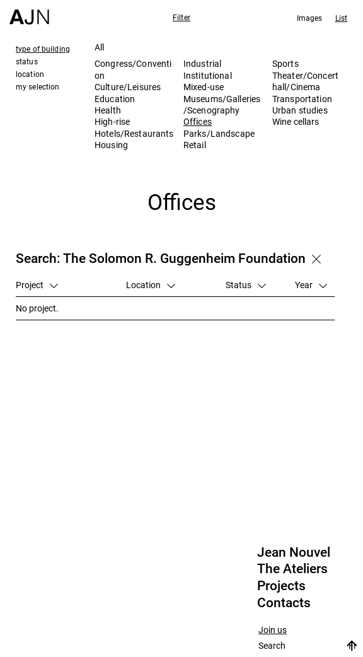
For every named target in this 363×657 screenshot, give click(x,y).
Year (311, 285)
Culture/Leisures (128, 87)
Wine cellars (296, 121)
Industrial (202, 63)
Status (246, 285)
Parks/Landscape (219, 133)
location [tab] (30, 74)
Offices (197, 121)
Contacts (284, 603)
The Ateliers (292, 569)
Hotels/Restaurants (134, 133)
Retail (194, 145)
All (99, 47)
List (341, 18)
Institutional (207, 75)
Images (310, 18)
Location (150, 285)
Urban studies (300, 110)
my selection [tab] (37, 86)
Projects (281, 586)
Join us (272, 630)
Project (37, 285)
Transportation (302, 99)
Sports (285, 63)
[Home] (29, 12)
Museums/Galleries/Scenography (221, 104)
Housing (111, 145)
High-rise (112, 121)
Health (108, 110)
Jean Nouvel (293, 552)
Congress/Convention (133, 69)
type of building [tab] (43, 49)
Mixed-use (203, 87)
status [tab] (27, 61)
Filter (181, 17)
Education (115, 99)
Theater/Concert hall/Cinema (305, 81)
